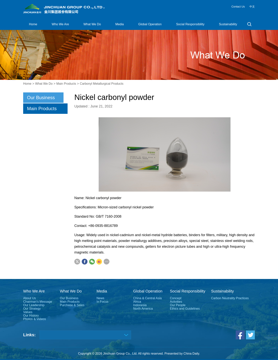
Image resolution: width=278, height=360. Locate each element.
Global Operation (150, 24)
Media (119, 24)
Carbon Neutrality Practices (230, 298)
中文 (252, 6)
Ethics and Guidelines (185, 308)
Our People (178, 305)
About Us (29, 298)
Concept (175, 298)
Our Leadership (33, 305)
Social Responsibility (190, 24)
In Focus (102, 301)
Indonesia (140, 305)
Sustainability (228, 24)
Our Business (41, 97)
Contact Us (238, 6)
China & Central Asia (147, 298)
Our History (31, 315)
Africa (137, 301)
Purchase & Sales (72, 305)
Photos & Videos (34, 319)
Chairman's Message (37, 301)
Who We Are (60, 24)
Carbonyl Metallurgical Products (101, 83)
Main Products (66, 83)
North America (143, 308)
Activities (176, 301)
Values (27, 312)
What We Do (92, 24)
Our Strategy (32, 308)
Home (33, 24)
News (100, 298)
